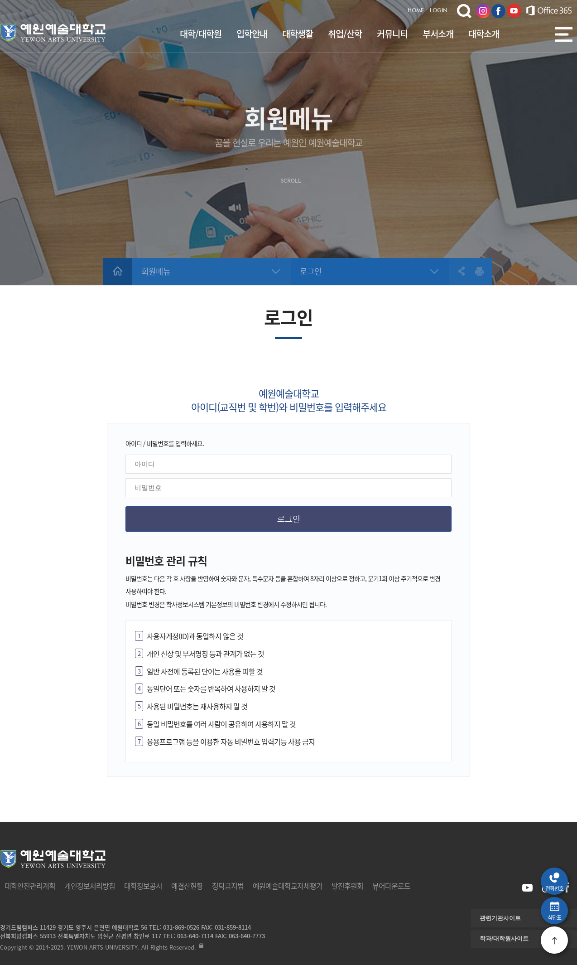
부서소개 (438, 33)
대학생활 (297, 33)
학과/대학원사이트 (504, 938)
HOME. (416, 11)
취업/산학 (345, 33)
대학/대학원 (200, 33)
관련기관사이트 (500, 918)
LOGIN (438, 11)
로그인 (311, 271)
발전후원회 (347, 885)
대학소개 (483, 33)
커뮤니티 (392, 33)
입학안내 (251, 33)
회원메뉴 (155, 271)
